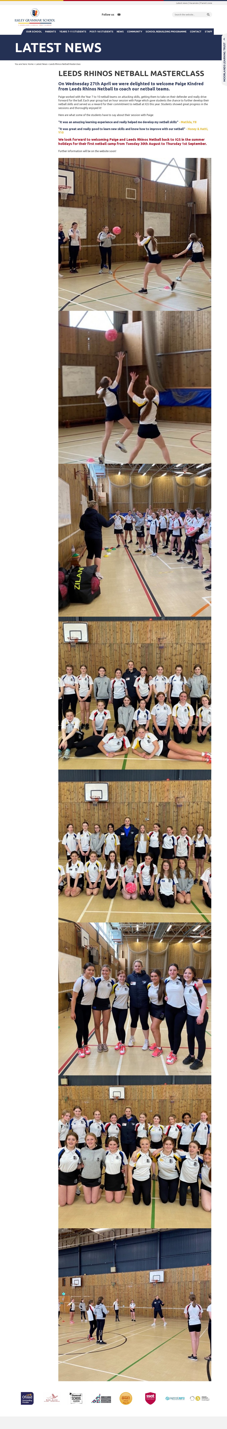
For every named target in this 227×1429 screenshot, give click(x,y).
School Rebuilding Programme (166, 31)
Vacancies (194, 3)
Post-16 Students (101, 31)
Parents (50, 31)
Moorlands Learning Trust (224, 59)
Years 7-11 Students (72, 31)
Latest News (41, 64)
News (120, 31)
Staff (208, 31)
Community (134, 31)
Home (31, 64)
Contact (195, 31)
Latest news (182, 3)
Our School (34, 31)
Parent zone (206, 3)
